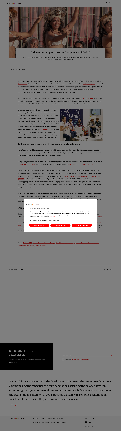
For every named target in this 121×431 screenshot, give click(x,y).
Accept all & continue (82, 225)
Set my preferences (39, 225)
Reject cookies (60, 225)
